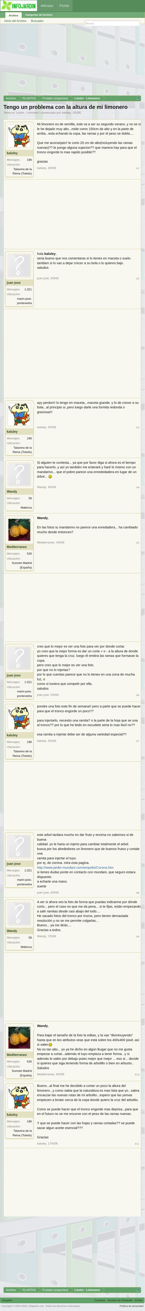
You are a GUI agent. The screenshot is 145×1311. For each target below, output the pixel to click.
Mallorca (26, 507)
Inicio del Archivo (15, 21)
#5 (137, 542)
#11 (137, 1143)
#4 (137, 487)
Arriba (138, 1300)
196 (29, 159)
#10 (137, 1074)
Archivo (13, 15)
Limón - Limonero (27, 112)
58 (30, 498)
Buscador (37, 21)
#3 (137, 427)
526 (29, 553)
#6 (137, 695)
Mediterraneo (17, 547)
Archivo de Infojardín (120, 1300)
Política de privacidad (131, 1306)
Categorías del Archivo (38, 14)
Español (7, 1300)
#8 (137, 892)
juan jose (14, 282)
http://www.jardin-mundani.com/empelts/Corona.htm (75, 867)
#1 (137, 168)
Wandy (12, 491)
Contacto (100, 1300)
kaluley (66, 112)
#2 (137, 278)
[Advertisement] (72, 61)
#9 (137, 936)
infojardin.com (36, 1306)
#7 (137, 741)
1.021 (28, 289)
